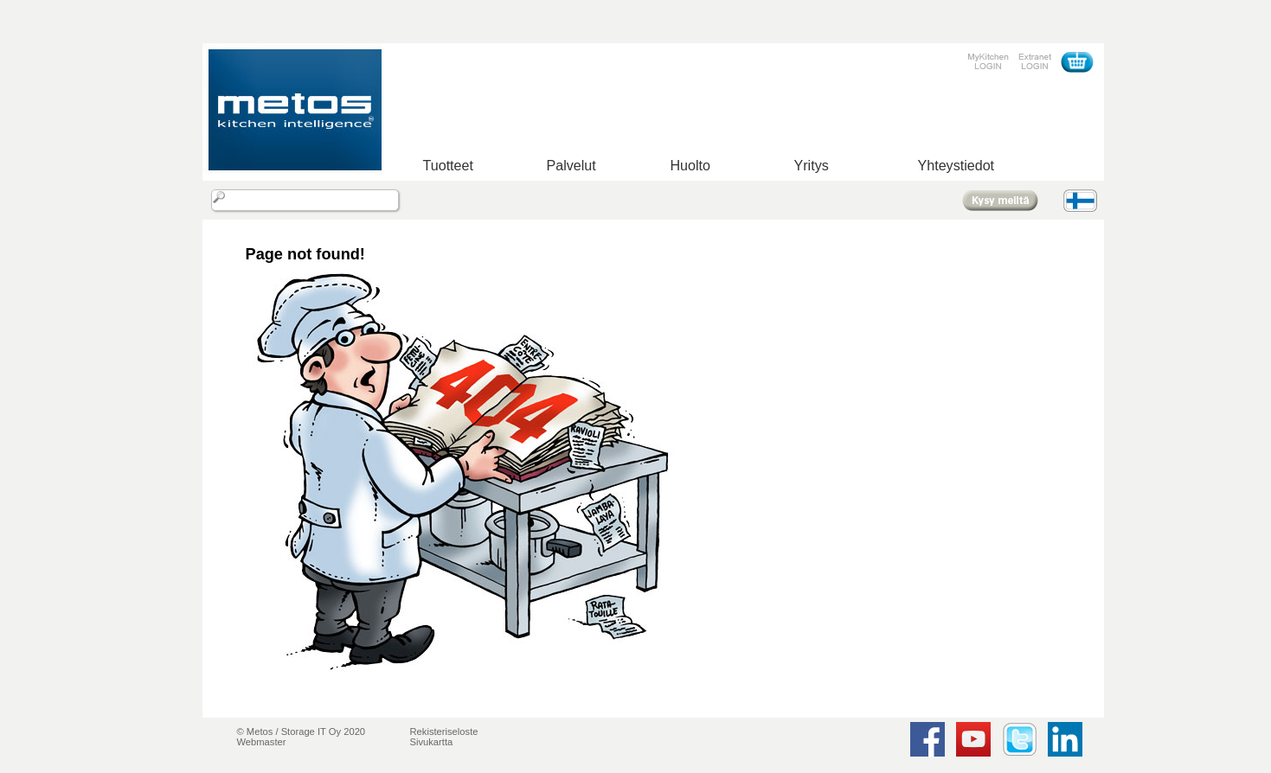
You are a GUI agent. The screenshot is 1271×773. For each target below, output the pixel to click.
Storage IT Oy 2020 (323, 731)
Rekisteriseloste (444, 731)
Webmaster (261, 742)
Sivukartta (431, 742)
